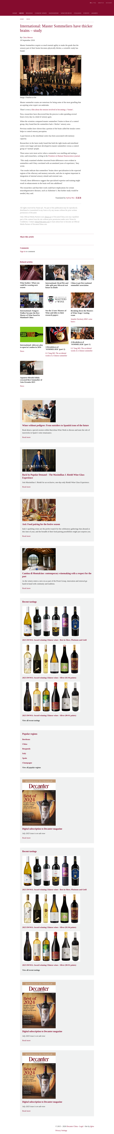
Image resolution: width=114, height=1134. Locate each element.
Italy (24, 753)
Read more (27, 437)
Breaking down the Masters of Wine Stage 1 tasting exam (82, 312)
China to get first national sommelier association (81, 284)
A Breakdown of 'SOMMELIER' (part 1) (81, 343)
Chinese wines (41, 13)
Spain (24, 758)
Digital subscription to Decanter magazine (42, 828)
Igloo (92, 1126)
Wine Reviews (66, 13)
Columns (77, 13)
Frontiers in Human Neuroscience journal (64, 156)
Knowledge (54, 13)
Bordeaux (26, 739)
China (24, 744)
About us (101, 3)
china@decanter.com (42, 222)
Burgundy (26, 748)
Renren (38, 241)
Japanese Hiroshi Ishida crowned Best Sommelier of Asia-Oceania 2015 (31, 379)
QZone (34, 241)
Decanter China (57, 7)
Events (86, 13)
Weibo (21, 241)
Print (50, 241)
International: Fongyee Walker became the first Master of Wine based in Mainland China (30, 314)
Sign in (22, 251)
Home (14, 13)
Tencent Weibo (30, 241)
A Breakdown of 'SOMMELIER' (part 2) (55, 348)
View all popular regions (32, 767)
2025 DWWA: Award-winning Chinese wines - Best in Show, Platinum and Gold (54, 640)
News (21, 13)
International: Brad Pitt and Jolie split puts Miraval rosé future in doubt (56, 285)
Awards (94, 13)
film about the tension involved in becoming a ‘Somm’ (52, 109)
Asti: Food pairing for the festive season (41, 524)
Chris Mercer (28, 37)
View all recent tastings (32, 720)
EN (91, 3)
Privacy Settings (61, 1130)
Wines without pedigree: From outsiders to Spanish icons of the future (55, 425)
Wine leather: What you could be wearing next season (30, 285)
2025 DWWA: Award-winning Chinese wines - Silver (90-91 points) (49, 715)
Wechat (25, 241)
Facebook (46, 241)
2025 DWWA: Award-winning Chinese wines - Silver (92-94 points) (49, 677)
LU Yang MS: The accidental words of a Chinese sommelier (56, 354)
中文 (94, 3)
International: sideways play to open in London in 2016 (31, 346)
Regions (29, 13)
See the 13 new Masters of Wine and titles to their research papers (55, 312)
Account (109, 3)
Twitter (43, 241)
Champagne (27, 763)
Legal (81, 1126)
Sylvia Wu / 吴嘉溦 (73, 198)
